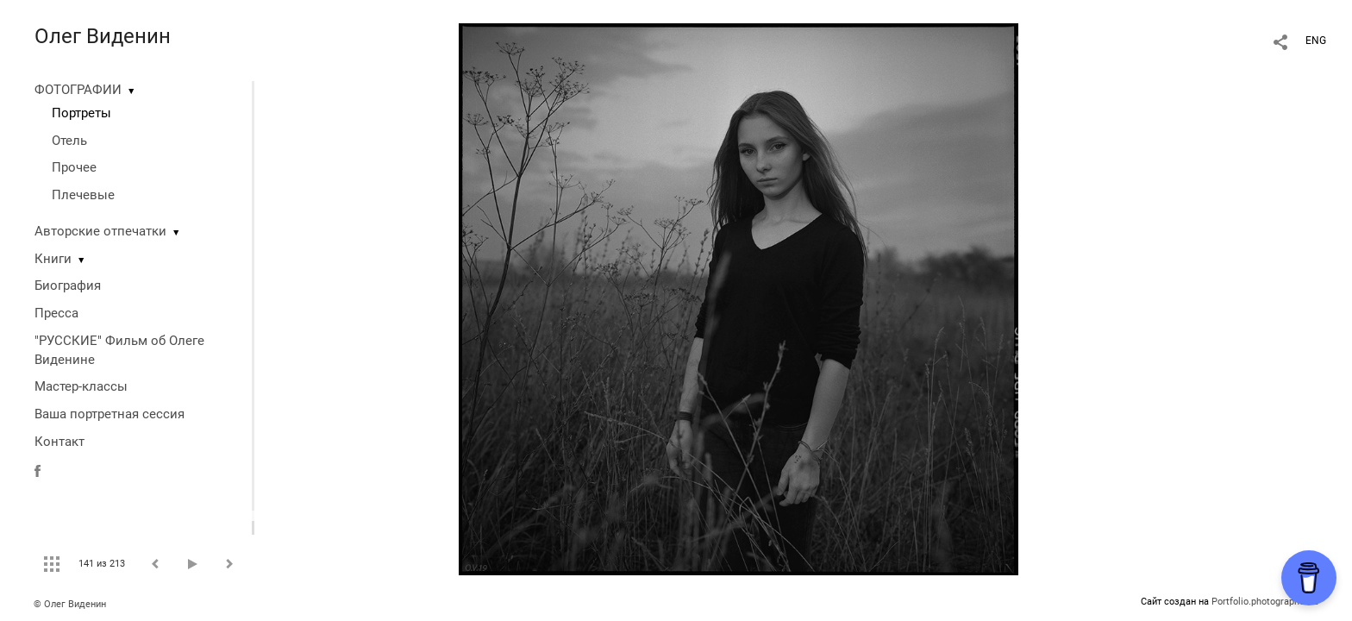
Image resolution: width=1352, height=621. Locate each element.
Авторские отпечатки (100, 231)
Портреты (81, 113)
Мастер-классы (81, 386)
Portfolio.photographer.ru (1264, 601)
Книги (53, 259)
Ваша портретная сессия (109, 414)
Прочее (74, 167)
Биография (67, 285)
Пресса (56, 313)
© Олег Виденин (70, 604)
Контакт (59, 441)
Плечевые (83, 195)
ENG (1315, 40)
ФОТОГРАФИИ (78, 89)
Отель (69, 140)
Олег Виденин (102, 36)
